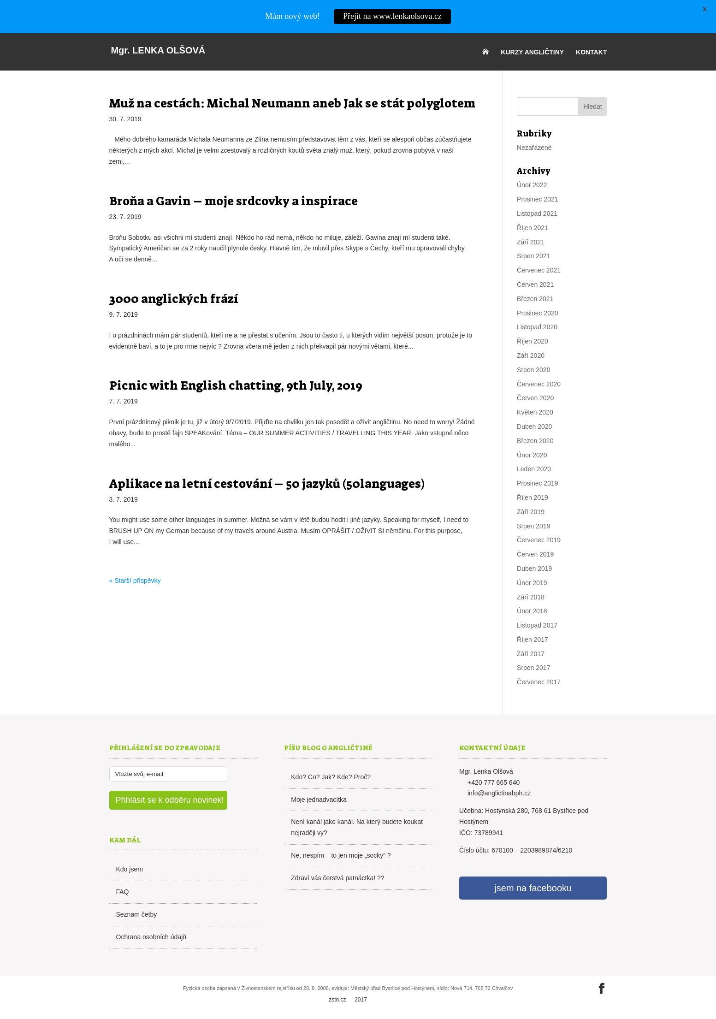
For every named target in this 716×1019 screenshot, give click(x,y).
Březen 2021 (535, 298)
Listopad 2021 (537, 213)
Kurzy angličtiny (532, 52)
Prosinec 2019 (537, 483)
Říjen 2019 (532, 497)
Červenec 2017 (539, 682)
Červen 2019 (535, 554)
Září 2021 (530, 242)
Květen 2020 (535, 412)
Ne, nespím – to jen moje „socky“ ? (341, 855)
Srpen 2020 (533, 369)
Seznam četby (136, 914)
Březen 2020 (535, 440)
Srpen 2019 (533, 526)
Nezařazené (534, 147)
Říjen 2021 (532, 227)
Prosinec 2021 (537, 199)
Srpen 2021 (533, 256)
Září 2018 (530, 597)
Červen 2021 (535, 284)
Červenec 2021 (539, 270)
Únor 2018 (532, 611)
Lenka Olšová (158, 50)
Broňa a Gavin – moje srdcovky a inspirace (233, 201)
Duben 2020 (534, 426)
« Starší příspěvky (135, 580)
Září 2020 (530, 355)
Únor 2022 (532, 185)
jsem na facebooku (533, 888)
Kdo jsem (129, 869)
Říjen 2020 (532, 341)
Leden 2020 (534, 469)
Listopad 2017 (537, 625)
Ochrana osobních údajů (151, 937)
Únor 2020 (532, 455)
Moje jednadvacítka (319, 799)
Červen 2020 (535, 398)
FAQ (122, 891)
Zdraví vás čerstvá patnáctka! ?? (337, 878)
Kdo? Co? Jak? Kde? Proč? (331, 777)
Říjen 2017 (532, 639)
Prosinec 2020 (537, 313)
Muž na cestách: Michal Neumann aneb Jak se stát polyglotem (292, 103)
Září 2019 (530, 511)
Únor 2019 (532, 583)
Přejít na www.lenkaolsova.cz (392, 16)
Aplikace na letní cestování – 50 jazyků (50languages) (267, 484)
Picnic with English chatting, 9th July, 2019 (235, 385)
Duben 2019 (534, 568)
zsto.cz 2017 (348, 999)
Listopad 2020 (537, 327)
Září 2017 (530, 654)
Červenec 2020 (539, 384)
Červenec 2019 (539, 540)
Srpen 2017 (533, 667)
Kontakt (591, 52)
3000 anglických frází (173, 299)
